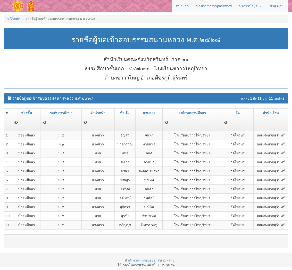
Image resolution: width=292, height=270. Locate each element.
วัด (237, 113)
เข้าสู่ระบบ (276, 6)
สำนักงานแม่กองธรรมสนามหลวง (149, 260)
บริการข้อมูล (250, 6)
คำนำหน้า (97, 113)
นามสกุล (149, 113)
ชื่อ (124, 113)
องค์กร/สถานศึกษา (192, 113)
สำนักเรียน (271, 113)
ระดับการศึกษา (61, 113)
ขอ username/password (214, 6)
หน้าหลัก (13, 19)
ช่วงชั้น (26, 113)
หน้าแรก (182, 6)
